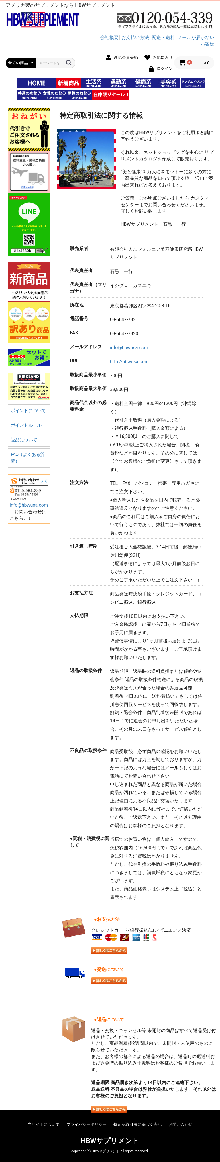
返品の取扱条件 (86, 670)
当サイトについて (44, 1124)
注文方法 (79, 482)
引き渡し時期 (83, 546)
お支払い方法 (135, 37)
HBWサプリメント (110, 1141)
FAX (74, 332)
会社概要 (109, 37)
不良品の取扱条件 (88, 750)
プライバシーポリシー (86, 1124)
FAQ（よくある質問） (28, 458)
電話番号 (79, 318)
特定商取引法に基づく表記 (137, 1124)
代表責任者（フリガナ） (88, 288)
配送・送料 (163, 37)
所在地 (77, 305)
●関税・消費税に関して (89, 842)
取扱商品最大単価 (88, 388)
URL (74, 360)
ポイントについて (28, 410)
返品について (24, 440)
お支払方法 (81, 593)
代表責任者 (81, 270)
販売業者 (79, 248)
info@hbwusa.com (29, 505)
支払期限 (79, 615)
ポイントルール (26, 425)
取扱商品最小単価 (88, 374)
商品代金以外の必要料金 (88, 406)
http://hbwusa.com (129, 361)
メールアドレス (86, 346)
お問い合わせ (180, 1124)
